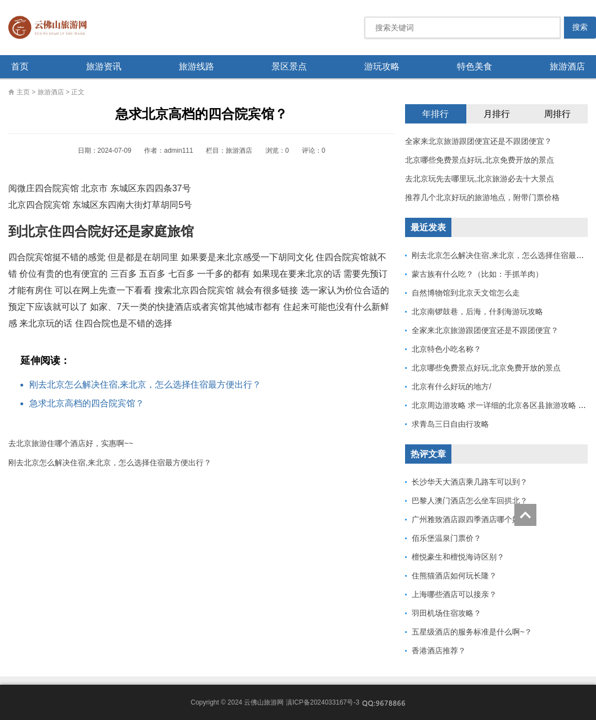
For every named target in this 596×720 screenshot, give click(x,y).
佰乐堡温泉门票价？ (446, 538)
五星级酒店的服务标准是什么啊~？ (472, 631)
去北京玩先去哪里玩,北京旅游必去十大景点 (479, 178)
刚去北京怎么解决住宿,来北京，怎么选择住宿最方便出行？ (145, 384)
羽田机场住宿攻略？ (446, 613)
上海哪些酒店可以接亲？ (454, 594)
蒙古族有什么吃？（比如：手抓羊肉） (477, 274)
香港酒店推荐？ (439, 650)
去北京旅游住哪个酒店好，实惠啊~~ (70, 443)
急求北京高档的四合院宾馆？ (86, 403)
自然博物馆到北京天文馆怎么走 (466, 292)
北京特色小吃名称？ (446, 349)
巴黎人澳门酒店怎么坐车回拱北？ (470, 500)
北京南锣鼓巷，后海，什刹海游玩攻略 (477, 311)
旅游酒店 (567, 66)
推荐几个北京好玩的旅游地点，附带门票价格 (482, 197)
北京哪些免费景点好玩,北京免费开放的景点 (479, 159)
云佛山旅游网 (52, 27)
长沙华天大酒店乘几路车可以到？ (470, 481)
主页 (23, 92)
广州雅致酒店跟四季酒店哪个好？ (470, 519)
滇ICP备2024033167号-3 (322, 702)
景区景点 (289, 66)
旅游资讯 (103, 66)
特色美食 (474, 66)
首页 (20, 66)
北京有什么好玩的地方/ (451, 386)
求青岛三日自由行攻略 (450, 424)
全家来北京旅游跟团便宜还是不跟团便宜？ (478, 141)
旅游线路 (196, 66)
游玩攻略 (382, 66)
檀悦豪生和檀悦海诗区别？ (458, 556)
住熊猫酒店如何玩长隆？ (454, 575)
